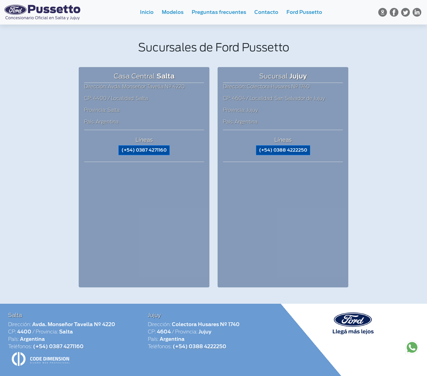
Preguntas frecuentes (219, 12)
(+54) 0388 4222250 (283, 150)
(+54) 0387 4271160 (144, 150)
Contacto (266, 12)
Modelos (173, 12)
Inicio (147, 12)
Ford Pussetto (304, 12)
